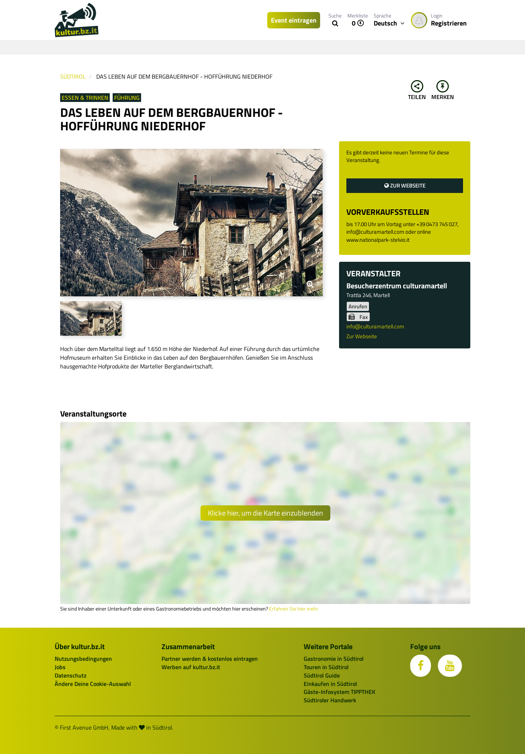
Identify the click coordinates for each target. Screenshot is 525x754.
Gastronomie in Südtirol (333, 658)
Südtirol (73, 76)
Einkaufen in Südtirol (330, 683)
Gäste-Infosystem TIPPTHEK (339, 691)
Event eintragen (293, 20)
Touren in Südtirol (326, 667)
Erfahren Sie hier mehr (293, 608)
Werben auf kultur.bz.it (191, 667)
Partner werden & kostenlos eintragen (210, 658)
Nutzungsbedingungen (83, 658)
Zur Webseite (404, 185)
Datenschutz (70, 675)
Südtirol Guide (322, 675)
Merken (442, 90)
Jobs (60, 667)
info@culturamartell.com (375, 326)
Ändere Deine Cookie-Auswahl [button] (93, 683)
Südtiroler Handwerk (330, 700)
